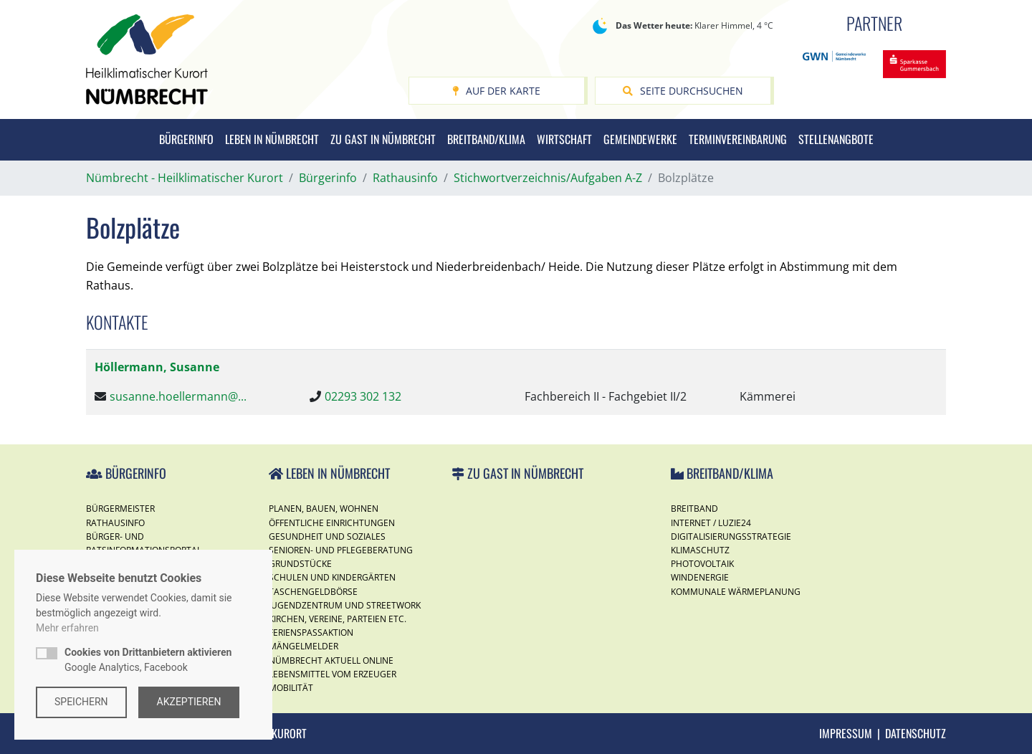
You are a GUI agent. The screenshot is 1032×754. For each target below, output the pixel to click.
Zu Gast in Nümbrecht (383, 139)
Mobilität (291, 688)
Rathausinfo (115, 523)
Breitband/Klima (486, 139)
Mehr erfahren (67, 628)
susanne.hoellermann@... (178, 396)
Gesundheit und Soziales (327, 536)
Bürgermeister (120, 508)
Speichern (81, 701)
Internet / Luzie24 (711, 523)
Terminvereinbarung (738, 139)
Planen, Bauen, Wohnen (323, 508)
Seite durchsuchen (683, 90)
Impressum (845, 733)
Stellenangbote (836, 139)
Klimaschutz (700, 550)
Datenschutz (915, 733)
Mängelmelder (303, 646)
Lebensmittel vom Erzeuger (332, 674)
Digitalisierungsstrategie (731, 536)
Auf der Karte (496, 90)
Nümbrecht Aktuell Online (331, 660)
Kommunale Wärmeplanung (736, 592)
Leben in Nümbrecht (272, 139)
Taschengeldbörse (313, 592)
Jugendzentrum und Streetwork (345, 605)
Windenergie (700, 577)
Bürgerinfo (186, 139)
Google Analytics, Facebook (147, 659)
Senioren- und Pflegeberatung (341, 550)
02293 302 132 (363, 396)
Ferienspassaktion (311, 632)
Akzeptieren (189, 701)
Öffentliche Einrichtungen (332, 523)
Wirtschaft (564, 139)
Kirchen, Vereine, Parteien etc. (337, 619)
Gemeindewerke (640, 139)
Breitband (694, 508)
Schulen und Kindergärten (332, 577)
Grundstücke (300, 564)
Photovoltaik (702, 564)
